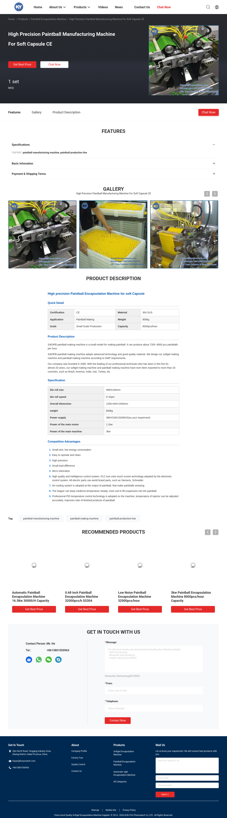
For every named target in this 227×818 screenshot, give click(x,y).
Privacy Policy (129, 810)
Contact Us (76, 771)
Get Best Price (22, 64)
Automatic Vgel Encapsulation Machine (124, 773)
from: (109, 683)
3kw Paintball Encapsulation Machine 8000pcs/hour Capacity (191, 596)
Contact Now (118, 720)
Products (23, 19)
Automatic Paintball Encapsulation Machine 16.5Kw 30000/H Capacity (30, 596)
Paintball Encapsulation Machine (48, 19)
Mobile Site (111, 810)
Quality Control (78, 764)
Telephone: (112, 701)
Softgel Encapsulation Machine (124, 753)
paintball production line (123, 518)
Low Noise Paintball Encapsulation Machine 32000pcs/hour (134, 596)
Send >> (165, 794)
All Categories (120, 781)
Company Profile (79, 751)
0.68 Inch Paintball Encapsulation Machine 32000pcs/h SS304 (81, 596)
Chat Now (54, 64)
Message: (111, 642)
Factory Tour (77, 758)
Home (11, 19)
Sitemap (95, 810)
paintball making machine (84, 518)
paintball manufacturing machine (41, 518)
